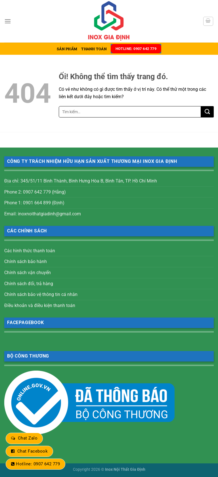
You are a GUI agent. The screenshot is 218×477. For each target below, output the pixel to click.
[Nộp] (207, 111)
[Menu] (7, 21)
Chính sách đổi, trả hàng (28, 283)
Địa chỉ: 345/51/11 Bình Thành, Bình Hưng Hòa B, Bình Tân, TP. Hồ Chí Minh (80, 181)
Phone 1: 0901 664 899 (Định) (34, 202)
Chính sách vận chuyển (27, 272)
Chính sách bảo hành (25, 261)
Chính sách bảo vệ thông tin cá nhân (40, 294)
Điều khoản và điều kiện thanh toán (39, 305)
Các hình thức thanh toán (29, 250)
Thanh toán (94, 49)
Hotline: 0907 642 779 (38, 464)
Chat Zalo (27, 438)
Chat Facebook (32, 451)
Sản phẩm (67, 49)
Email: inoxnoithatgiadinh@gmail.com (42, 214)
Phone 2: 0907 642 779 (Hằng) (35, 192)
